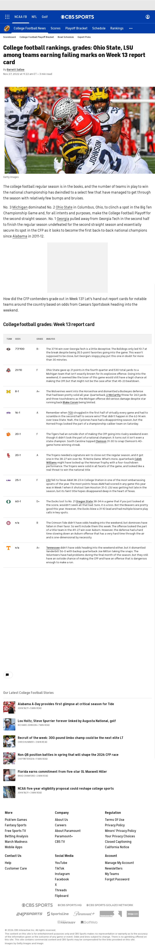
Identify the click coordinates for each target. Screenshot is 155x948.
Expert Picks (84, 37)
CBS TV (60, 842)
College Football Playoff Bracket (37, 37)
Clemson (101, 441)
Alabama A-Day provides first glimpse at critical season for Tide (66, 704)
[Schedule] (99, 28)
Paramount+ (64, 836)
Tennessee (53, 547)
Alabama (20, 236)
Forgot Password (117, 879)
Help (8, 863)
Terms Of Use (114, 820)
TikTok (59, 869)
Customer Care (16, 869)
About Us (61, 820)
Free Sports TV (15, 831)
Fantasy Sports (15, 825)
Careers (60, 825)
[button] (131, 28)
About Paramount (68, 831)
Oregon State (84, 501)
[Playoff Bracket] (76, 28)
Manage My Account (119, 863)
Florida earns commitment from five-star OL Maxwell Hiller (62, 772)
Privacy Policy (115, 825)
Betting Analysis (16, 836)
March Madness (16, 842)
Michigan (20, 207)
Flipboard (61, 896)
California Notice (117, 847)
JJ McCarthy (113, 395)
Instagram (62, 874)
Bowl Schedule (66, 37)
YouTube (61, 863)
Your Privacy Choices (120, 836)
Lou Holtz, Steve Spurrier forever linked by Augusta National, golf (67, 721)
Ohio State (64, 207)
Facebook (62, 879)
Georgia (63, 219)
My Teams (112, 874)
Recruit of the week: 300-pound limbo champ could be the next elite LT (70, 738)
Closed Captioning (118, 842)
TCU (70, 412)
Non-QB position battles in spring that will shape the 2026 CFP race (68, 755)
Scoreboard (9, 37)
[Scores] (55, 28)
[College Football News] (29, 28)
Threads (61, 890)
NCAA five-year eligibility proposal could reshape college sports (66, 789)
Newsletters (114, 869)
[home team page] (8, 349)
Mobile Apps (13, 847)
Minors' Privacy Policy (120, 831)
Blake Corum (70, 402)
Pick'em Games (16, 820)
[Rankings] (117, 28)
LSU (48, 480)
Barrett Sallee (15, 69)
